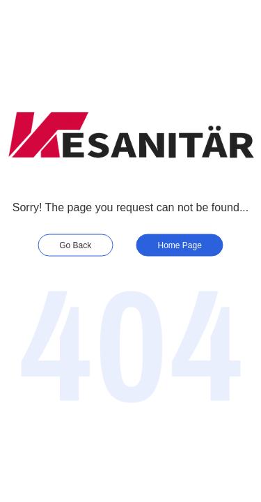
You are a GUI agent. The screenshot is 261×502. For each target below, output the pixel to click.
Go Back (75, 245)
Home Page (180, 245)
